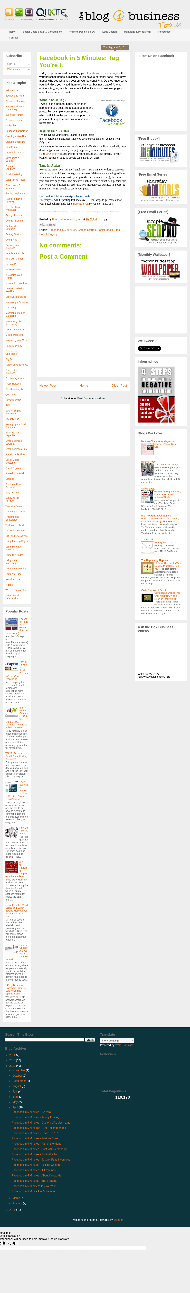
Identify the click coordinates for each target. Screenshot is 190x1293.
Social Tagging (48, 234)
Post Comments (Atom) (91, 398)
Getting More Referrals (12, 227)
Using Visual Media (15, 568)
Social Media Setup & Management (42, 31)
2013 (12, 1060)
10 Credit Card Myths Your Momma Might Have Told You (167, 566)
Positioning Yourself (15, 378)
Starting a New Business (13, 486)
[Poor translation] (12, 1243)
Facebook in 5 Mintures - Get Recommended (39, 1127)
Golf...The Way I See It (153, 590)
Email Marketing (13, 174)
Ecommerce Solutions (11, 167)
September (20, 1080)
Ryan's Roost (148, 461)
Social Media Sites (108, 229)
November (19, 1070)
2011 (12, 1210)
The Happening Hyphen (154, 560)
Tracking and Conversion (12, 518)
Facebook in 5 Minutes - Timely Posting (35, 1117)
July (15, 1091)
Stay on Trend (12, 492)
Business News (13, 120)
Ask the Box (11, 90)
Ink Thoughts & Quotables (156, 515)
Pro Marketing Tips (15, 389)
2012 (12, 1065)
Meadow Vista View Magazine (157, 441)
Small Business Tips (16, 449)
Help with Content (14, 258)
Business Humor (14, 114)
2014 (12, 1055)
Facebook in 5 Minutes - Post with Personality (39, 1149)
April (16, 1107)
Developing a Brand (15, 152)
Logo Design (109, 31)
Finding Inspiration (15, 193)
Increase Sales (13, 269)
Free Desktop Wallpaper (12, 208)
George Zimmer (13, 215)
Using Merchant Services (13, 548)
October (18, 1075)
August (17, 1086)
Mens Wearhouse (14, 329)
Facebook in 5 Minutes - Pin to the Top (35, 1154)
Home (12, 31)
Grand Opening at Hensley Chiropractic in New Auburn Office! (167, 494)
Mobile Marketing (14, 334)
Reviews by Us (13, 400)
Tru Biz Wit (147, 539)
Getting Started (87, 229)
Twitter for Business (15, 530)
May (15, 1102)
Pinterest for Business (11, 371)
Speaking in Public (15, 473)
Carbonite (10, 125)
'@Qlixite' (51, 153)
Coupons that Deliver (16, 131)
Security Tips (12, 419)
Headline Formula (14, 253)
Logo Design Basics (15, 296)
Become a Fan (81, 203)
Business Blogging (15, 101)
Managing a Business (16, 302)
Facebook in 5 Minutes (62, 229)
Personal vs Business (16, 364)
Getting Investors (14, 220)
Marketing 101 (13, 307)
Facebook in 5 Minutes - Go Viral (31, 1111)
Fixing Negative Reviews (13, 200)
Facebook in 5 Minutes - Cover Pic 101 (35, 1133)
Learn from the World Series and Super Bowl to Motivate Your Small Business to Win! (16, 911)
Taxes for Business (15, 506)
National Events (13, 345)
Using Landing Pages (16, 541)
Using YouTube (13, 574)
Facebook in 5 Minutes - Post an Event (35, 1138)
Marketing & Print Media (137, 31)
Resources (164, 31)
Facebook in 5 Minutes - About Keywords (36, 1175)
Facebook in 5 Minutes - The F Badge (34, 1180)
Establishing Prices (15, 179)
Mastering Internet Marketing (15, 314)
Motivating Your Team (16, 340)
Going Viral (11, 239)
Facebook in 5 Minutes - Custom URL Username (41, 1122)
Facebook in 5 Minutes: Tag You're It (33, 1186)
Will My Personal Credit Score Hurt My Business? (16, 756)
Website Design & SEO (82, 31)
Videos (9, 584)
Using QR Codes (14, 555)
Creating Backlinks (15, 141)
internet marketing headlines (14, 290)
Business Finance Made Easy (14, 108)
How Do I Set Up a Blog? (24, 830)
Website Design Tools (16, 590)
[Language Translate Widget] (117, 1040)
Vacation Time (12, 579)
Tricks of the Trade (15, 525)
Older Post (119, 385)
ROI (7, 405)
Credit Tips (11, 147)
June (16, 1096)
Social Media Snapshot (12, 461)
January (18, 1203)
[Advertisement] (83, 358)
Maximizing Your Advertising (14, 322)
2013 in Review (162, 464)
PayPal (9, 359)
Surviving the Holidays (12, 499)
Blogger (118, 1219)
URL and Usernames (16, 536)
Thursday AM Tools (15, 511)
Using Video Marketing (11, 562)
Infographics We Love (16, 283)
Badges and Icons (14, 95)
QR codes (10, 394)
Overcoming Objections (11, 352)
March (17, 1197)
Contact (13, 37)
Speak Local (148, 488)
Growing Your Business (12, 246)
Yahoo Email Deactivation (12, 597)
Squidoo (9, 478)
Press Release (13, 383)
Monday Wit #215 (163, 542)
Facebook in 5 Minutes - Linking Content (36, 1164)
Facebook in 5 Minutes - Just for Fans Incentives (41, 1159)
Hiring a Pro (11, 264)
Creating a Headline (15, 136)
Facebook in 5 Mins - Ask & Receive (33, 1191)
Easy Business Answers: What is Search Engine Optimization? (15, 989)
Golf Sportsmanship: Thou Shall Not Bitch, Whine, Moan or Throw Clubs (167, 596)
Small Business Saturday (13, 442)
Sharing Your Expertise (12, 434)
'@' (45, 138)
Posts (11, 64)
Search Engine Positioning (13, 412)
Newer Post (47, 385)
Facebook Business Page (102, 73)
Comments (14, 69)
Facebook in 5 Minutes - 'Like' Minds (34, 1170)
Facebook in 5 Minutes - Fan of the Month (37, 1143)
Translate (124, 1045)
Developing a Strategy (12, 159)
